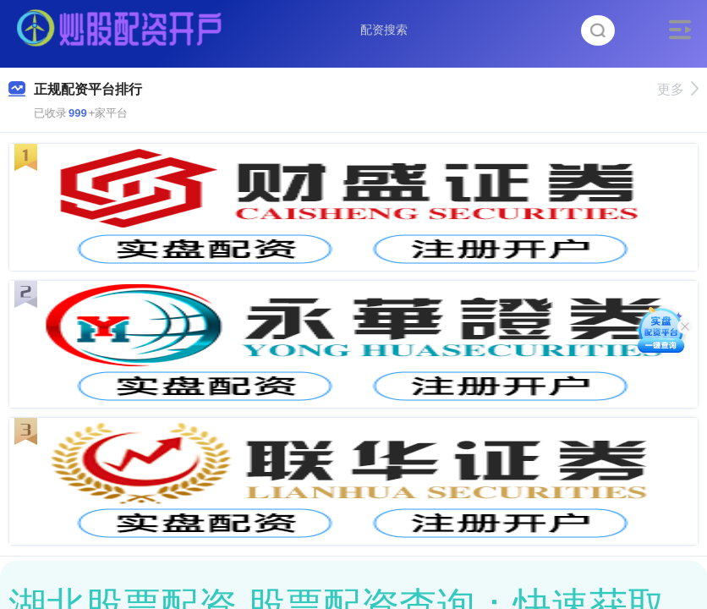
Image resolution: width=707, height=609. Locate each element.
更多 (678, 89)
